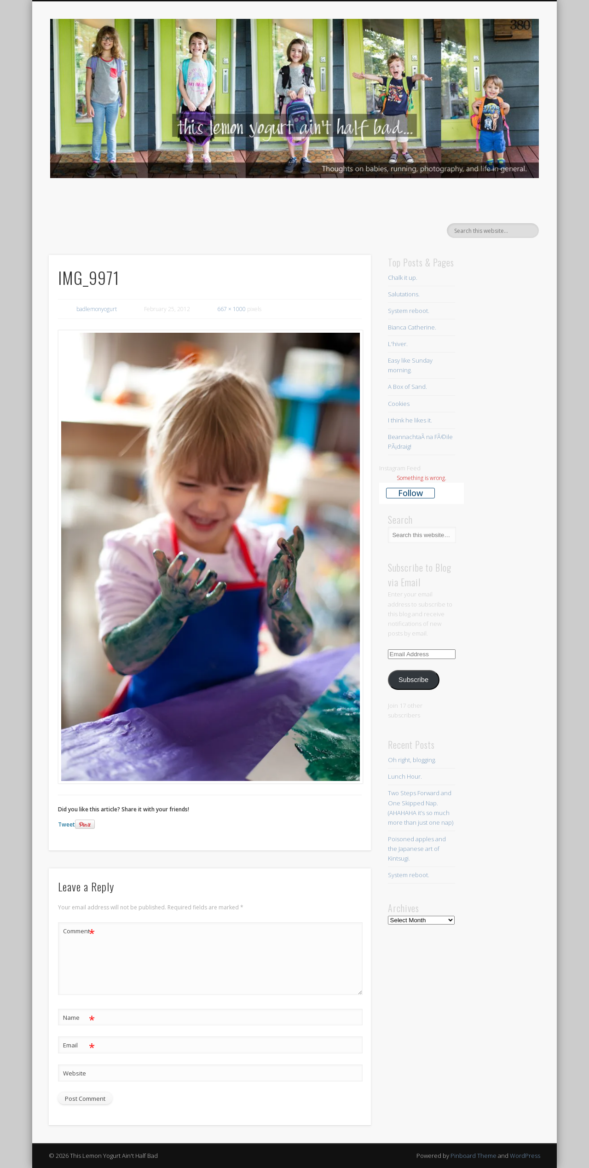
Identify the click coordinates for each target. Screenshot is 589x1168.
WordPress (525, 1155)
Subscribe (413, 679)
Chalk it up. (402, 277)
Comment (79, 931)
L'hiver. (398, 344)
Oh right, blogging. (412, 760)
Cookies (399, 403)
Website (74, 1073)
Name (79, 1018)
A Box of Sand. (407, 386)
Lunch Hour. (405, 776)
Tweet (66, 824)
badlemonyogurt (96, 309)
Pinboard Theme (473, 1155)
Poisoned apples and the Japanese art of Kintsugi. (417, 848)
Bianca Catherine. (412, 327)
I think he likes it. (410, 420)
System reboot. (409, 310)
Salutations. (404, 294)
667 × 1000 (231, 309)
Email (79, 1045)
